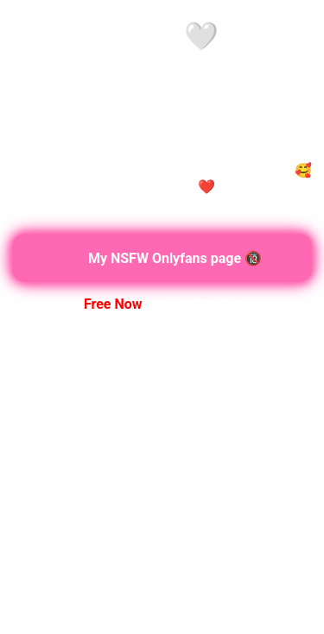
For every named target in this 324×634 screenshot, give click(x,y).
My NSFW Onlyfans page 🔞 (162, 258)
